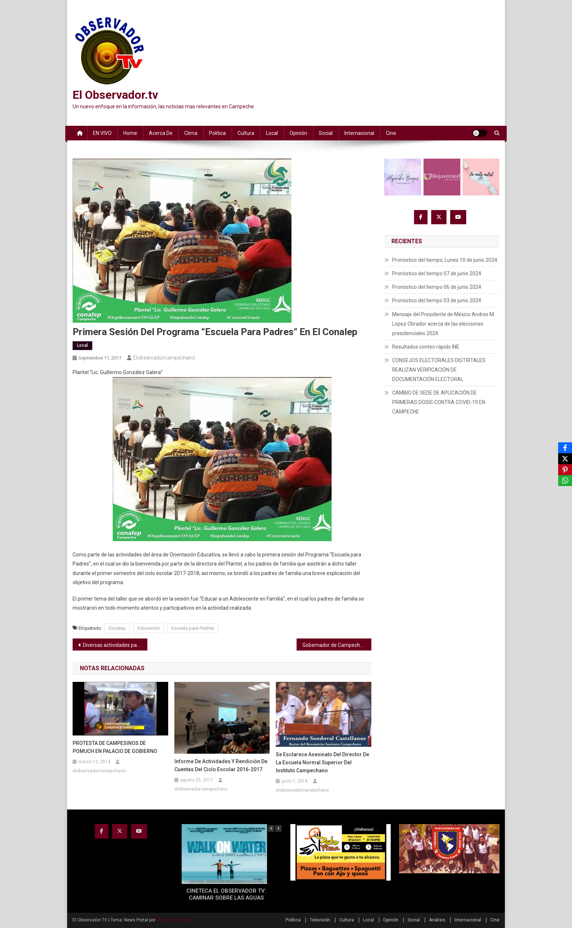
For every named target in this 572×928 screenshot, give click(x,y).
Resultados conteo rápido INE (425, 347)
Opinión (298, 133)
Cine (391, 133)
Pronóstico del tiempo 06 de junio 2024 (436, 287)
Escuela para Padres (192, 628)
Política (217, 133)
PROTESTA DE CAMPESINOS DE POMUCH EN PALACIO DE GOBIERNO (115, 747)
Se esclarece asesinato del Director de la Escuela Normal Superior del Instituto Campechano (322, 762)
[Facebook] (565, 447)
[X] (565, 458)
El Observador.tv (115, 95)
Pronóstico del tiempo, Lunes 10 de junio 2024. (445, 260)
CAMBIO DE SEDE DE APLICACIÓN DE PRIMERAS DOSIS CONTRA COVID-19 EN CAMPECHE (438, 402)
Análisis (437, 920)
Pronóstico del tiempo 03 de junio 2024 (436, 300)
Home (130, 133)
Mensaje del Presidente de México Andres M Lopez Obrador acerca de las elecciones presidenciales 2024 (443, 323)
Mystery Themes (173, 920)
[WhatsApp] (565, 480)
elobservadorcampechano (164, 358)
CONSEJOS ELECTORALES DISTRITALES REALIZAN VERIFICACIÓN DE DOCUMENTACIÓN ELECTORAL (439, 369)
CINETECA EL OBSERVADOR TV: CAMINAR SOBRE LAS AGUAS (226, 894)
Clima (190, 133)
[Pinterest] (565, 469)
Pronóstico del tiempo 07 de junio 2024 (436, 273)
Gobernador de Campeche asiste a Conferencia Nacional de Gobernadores (336, 645)
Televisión (320, 920)
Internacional (359, 133)
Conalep (117, 628)
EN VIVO (102, 133)
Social (326, 133)
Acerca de (161, 133)
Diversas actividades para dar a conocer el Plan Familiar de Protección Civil (115, 645)
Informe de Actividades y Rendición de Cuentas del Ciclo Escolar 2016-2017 (220, 765)
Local (272, 133)
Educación (149, 628)
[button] (278, 828)
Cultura (245, 133)
